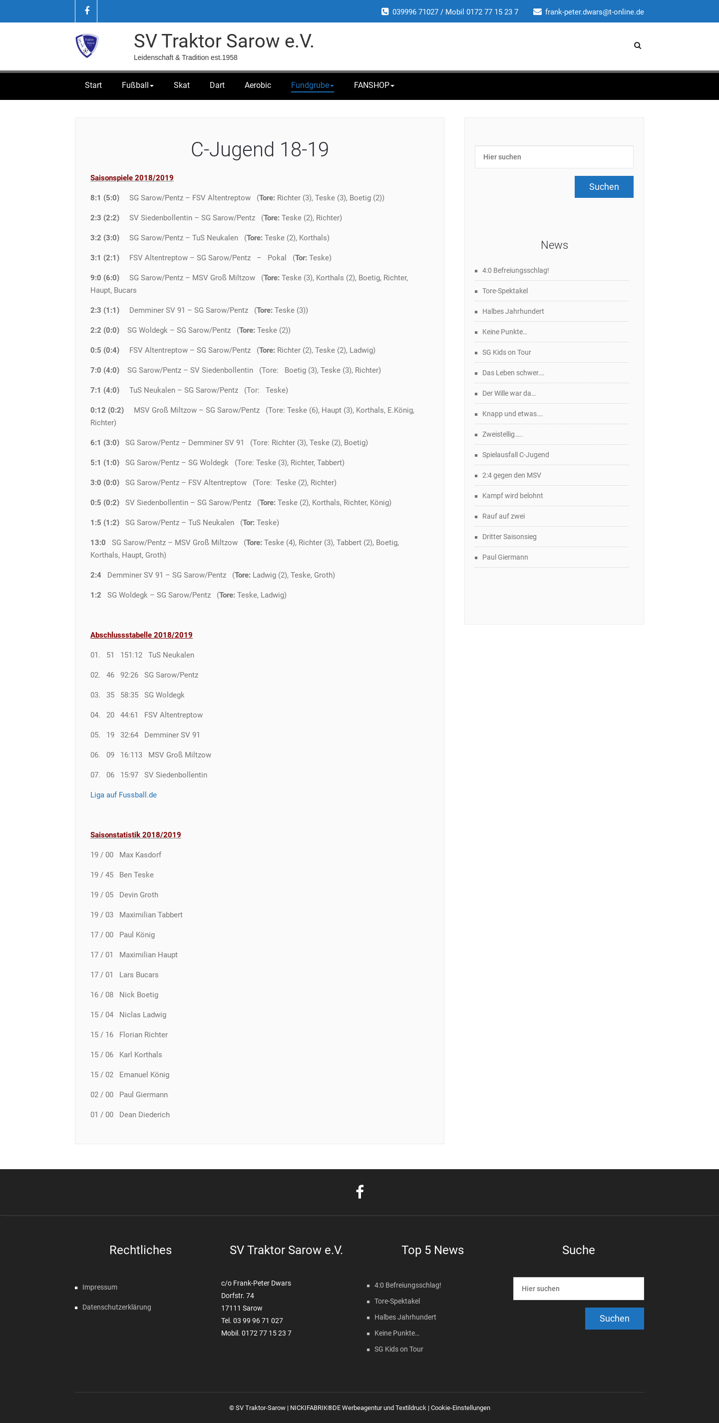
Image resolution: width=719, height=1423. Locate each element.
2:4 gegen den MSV (511, 475)
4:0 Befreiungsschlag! (515, 270)
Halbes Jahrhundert (513, 311)
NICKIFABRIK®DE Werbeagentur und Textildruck (358, 1408)
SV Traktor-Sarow (261, 1408)
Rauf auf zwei (503, 516)
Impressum (99, 1287)
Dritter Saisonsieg (509, 537)
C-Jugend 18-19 (260, 149)
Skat (182, 85)
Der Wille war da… (509, 393)
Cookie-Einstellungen (460, 1408)
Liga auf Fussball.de (123, 794)
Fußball (138, 85)
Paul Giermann (505, 557)
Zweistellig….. (502, 434)
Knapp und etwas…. (512, 414)
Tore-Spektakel (505, 291)
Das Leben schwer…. (513, 373)
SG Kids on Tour (506, 352)
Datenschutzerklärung (116, 1307)
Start (93, 85)
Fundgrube (312, 85)
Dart (217, 85)
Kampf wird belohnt (512, 496)
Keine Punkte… (504, 332)
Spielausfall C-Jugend (515, 455)
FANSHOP (374, 85)
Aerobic (258, 85)
